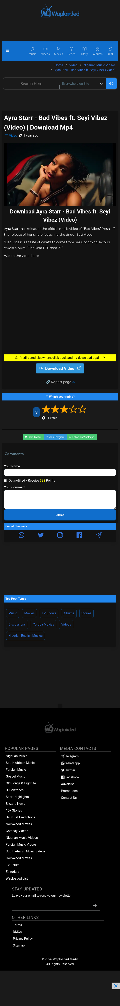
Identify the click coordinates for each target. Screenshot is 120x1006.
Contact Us (69, 798)
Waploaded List (17, 878)
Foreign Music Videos (21, 844)
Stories (87, 613)
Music (12, 613)
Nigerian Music (16, 756)
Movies (29, 613)
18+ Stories (14, 810)
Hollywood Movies (19, 858)
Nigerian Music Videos (22, 838)
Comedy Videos (17, 831)
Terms (17, 925)
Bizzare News (15, 804)
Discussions (17, 624)
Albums (68, 613)
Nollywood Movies (19, 824)
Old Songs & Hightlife (21, 783)
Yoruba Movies (43, 624)
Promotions (69, 791)
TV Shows (49, 613)
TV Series (12, 865)
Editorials (12, 872)
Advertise (68, 784)
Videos (66, 624)
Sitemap (19, 945)
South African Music (20, 763)
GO (111, 84)
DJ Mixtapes (15, 790)
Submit (60, 514)
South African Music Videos (25, 851)
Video (11, 135)
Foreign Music (16, 770)
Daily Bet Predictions (20, 817)
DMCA (17, 932)
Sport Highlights (17, 797)
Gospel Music (15, 776)
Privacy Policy (23, 939)
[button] (8, 51)
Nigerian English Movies (25, 636)
